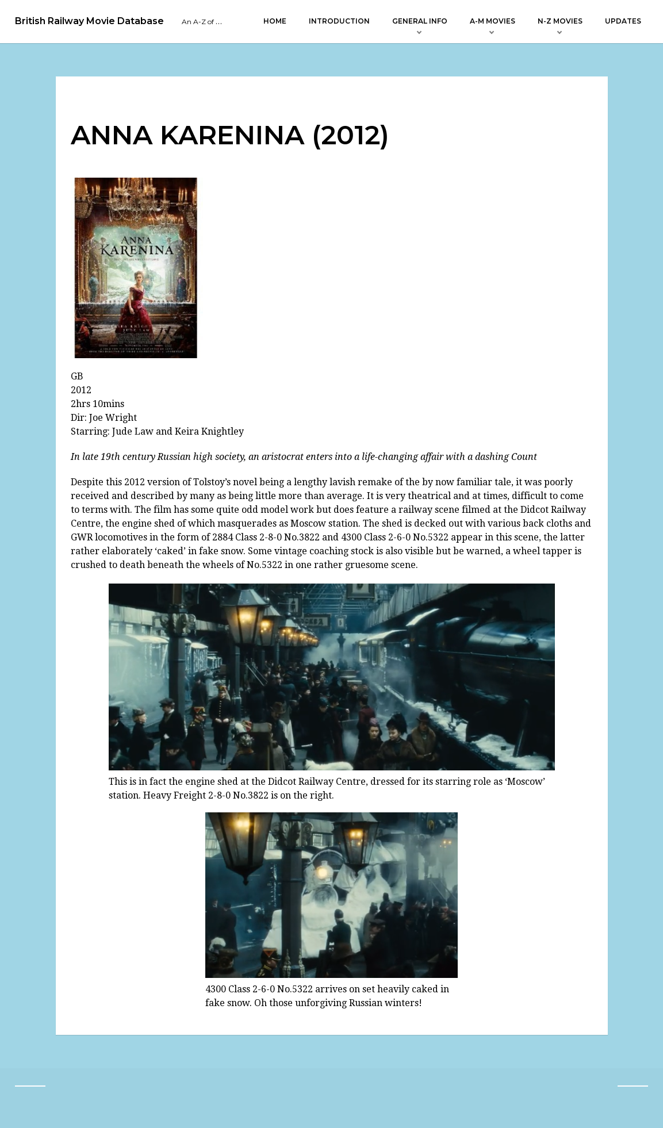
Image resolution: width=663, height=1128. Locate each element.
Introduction (339, 21)
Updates (623, 21)
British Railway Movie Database (89, 21)
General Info (419, 21)
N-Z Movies (560, 21)
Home (274, 21)
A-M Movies (492, 21)
